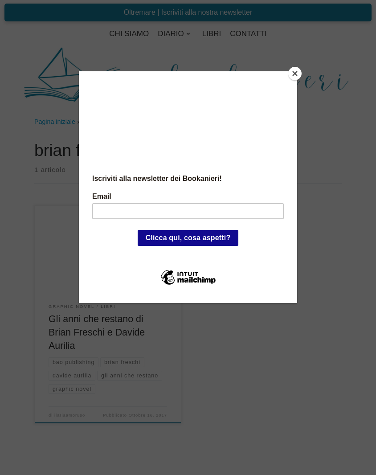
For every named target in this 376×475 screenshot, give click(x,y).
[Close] (295, 73)
